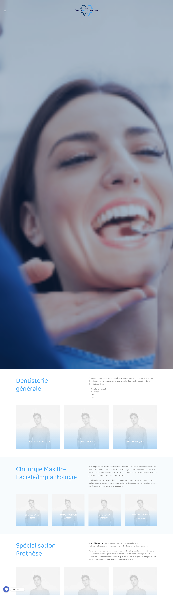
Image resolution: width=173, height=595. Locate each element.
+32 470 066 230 (86, 477)
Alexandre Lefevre (90, 581)
